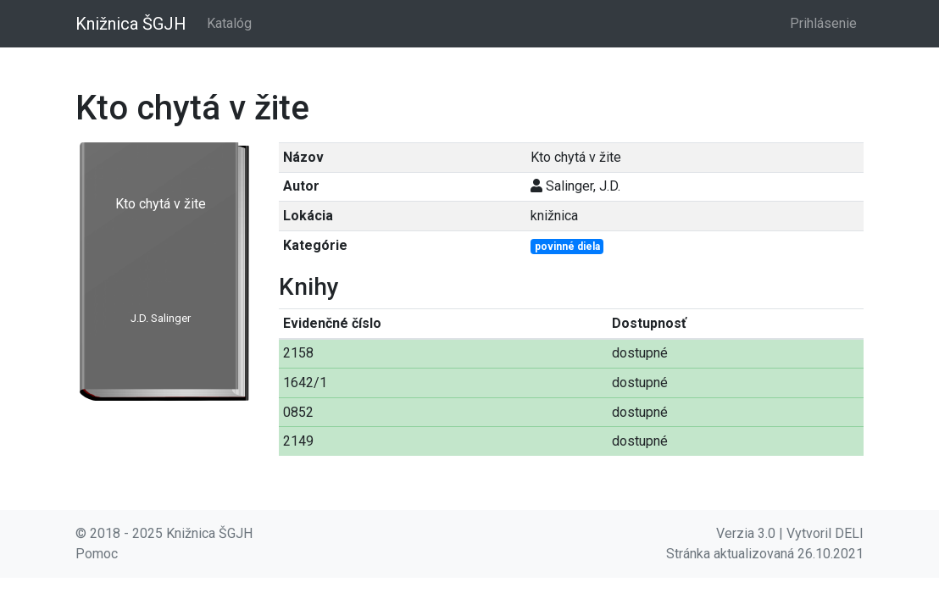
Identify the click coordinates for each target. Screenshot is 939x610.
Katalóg (229, 23)
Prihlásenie (823, 23)
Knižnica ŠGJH (130, 24)
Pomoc (96, 554)
